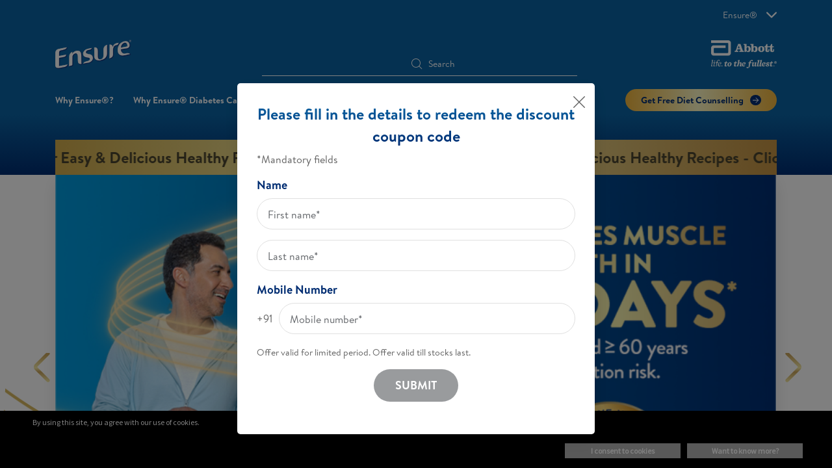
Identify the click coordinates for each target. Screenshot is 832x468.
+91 (264, 318)
